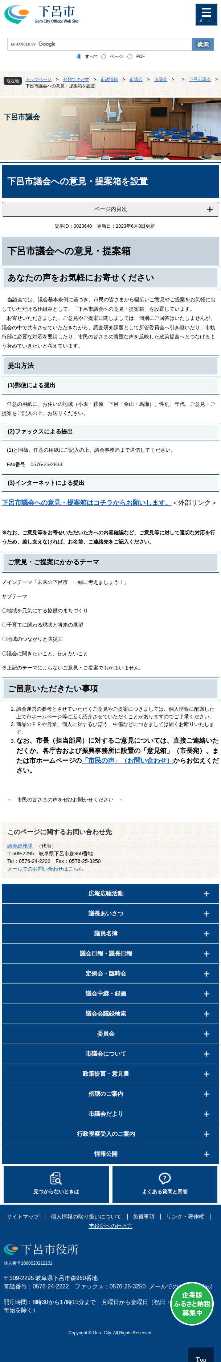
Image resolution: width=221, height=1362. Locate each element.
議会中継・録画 (106, 993)
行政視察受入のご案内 (106, 1134)
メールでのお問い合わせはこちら (45, 869)
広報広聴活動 (106, 893)
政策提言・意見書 (106, 1074)
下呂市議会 (200, 79)
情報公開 (106, 1154)
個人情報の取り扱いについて (86, 1216)
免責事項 (144, 1216)
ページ (116, 56)
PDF (140, 56)
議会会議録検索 (106, 1013)
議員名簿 (106, 933)
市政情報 (109, 79)
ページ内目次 (110, 209)
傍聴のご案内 (106, 1094)
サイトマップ (23, 1216)
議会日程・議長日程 (106, 953)
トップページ (38, 79)
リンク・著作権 (185, 1216)
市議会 (136, 79)
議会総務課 (20, 846)
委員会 (106, 1034)
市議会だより (106, 1114)
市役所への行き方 (110, 1226)
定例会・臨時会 (106, 973)
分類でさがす (76, 79)
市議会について (106, 1054)
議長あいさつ (106, 913)
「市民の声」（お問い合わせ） (127, 760)
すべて (91, 56)
